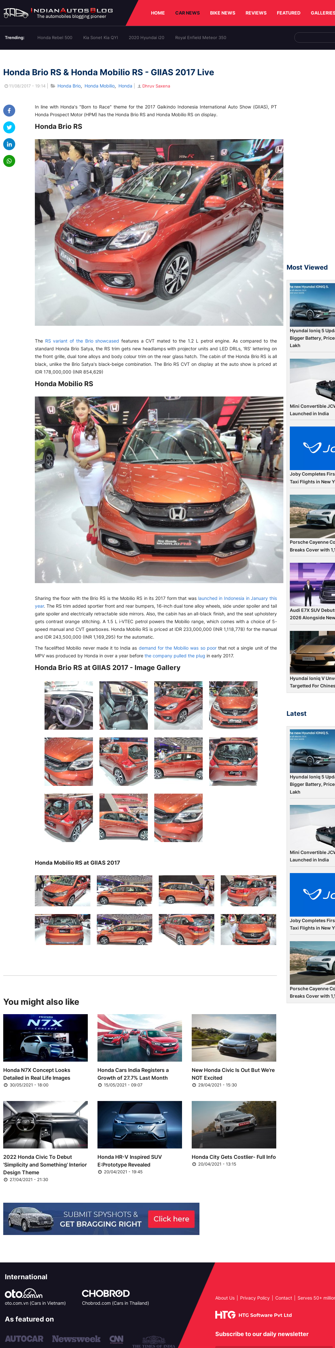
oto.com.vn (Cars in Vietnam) (35, 1303)
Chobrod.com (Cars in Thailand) (115, 1303)
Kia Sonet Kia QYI (100, 37)
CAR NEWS (187, 12)
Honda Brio (69, 85)
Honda (125, 85)
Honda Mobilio (100, 85)
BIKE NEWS (222, 12)
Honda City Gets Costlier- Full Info (234, 1157)
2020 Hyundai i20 (146, 37)
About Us (225, 1298)
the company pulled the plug (175, 655)
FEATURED (288, 12)
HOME (158, 12)
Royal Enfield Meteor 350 (200, 37)
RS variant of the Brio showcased (82, 341)
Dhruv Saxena (153, 85)
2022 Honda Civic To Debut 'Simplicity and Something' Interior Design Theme (45, 1165)
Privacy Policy (255, 1298)
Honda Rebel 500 (54, 37)
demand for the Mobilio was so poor (178, 648)
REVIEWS (256, 12)
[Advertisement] (311, 159)
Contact (283, 1298)
